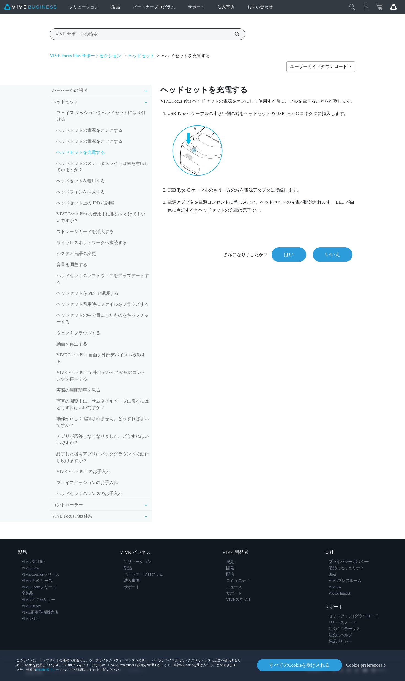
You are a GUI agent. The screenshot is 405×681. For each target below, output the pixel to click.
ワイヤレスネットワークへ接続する (91, 242)
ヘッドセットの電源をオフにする (89, 141)
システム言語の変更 (76, 253)
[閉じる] (352, 7)
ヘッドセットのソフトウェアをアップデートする (102, 279)
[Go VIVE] (393, 7)
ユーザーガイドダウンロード (319, 66)
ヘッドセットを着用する (80, 181)
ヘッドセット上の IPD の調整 (85, 203)
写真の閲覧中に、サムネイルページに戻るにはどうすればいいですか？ (102, 404)
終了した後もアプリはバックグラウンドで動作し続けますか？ (102, 457)
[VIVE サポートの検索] (233, 34)
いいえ (332, 254)
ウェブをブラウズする (78, 332)
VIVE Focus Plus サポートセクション (85, 55)
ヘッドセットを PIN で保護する (87, 293)
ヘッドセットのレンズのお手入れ (89, 493)
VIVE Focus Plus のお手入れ (83, 471)
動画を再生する (71, 343)
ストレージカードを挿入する (85, 231)
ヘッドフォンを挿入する (80, 192)
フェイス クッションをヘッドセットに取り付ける (101, 116)
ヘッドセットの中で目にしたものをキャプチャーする (102, 318)
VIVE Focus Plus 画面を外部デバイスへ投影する (101, 358)
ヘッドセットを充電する (80, 152)
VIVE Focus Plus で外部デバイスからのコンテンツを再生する (101, 375)
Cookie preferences (364, 665)
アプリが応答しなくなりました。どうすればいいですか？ (102, 439)
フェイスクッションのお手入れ (87, 482)
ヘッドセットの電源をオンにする (89, 130)
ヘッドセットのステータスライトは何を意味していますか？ (102, 166)
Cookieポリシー (47, 670)
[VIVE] (30, 7)
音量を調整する (71, 264)
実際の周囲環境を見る (78, 390)
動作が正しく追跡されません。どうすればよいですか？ (102, 422)
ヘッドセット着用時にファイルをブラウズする (102, 304)
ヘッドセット (141, 55)
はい (289, 254)
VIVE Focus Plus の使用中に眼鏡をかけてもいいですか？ (101, 217)
